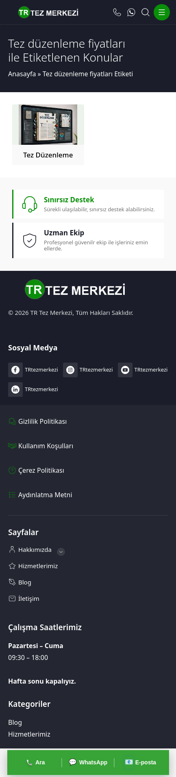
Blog (15, 722)
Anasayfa (22, 73)
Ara (35, 762)
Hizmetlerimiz (29, 734)
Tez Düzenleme (48, 154)
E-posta (140, 762)
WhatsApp (88, 762)
